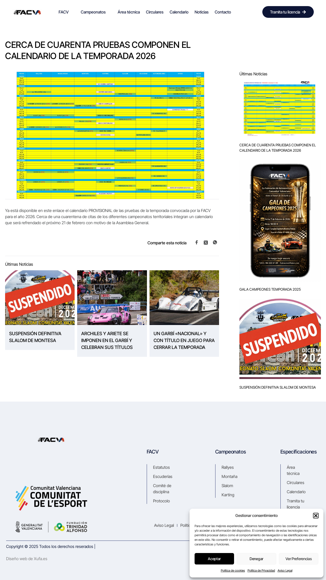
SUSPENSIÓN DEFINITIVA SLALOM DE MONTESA (35, 337)
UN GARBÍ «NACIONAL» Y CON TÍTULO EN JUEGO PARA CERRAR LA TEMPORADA (184, 340)
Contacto (223, 12)
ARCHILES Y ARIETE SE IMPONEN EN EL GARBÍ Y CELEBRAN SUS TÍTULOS (107, 340)
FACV (66, 12)
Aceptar (214, 558)
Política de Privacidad (261, 570)
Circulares (155, 12)
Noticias (202, 12)
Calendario (179, 12)
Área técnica (129, 12)
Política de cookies (233, 570)
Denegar (256, 558)
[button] (315, 515)
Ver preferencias (298, 558)
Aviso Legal (285, 570)
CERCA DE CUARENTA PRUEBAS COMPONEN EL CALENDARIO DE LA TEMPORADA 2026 (277, 147)
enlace (59, 210)
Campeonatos (95, 12)
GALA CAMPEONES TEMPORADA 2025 (270, 289)
